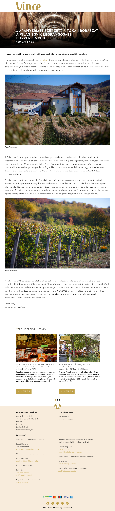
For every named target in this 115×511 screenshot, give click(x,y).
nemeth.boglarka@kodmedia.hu (70, 452)
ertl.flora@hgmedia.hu (24, 475)
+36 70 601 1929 (22, 473)
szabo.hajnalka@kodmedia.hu (27, 449)
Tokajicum (44, 60)
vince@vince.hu (22, 482)
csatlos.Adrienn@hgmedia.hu (27, 461)
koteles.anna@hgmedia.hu (68, 464)
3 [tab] (59, 400)
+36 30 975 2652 (64, 449)
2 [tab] (57, 400)
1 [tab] (55, 400)
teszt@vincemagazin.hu (67, 471)
